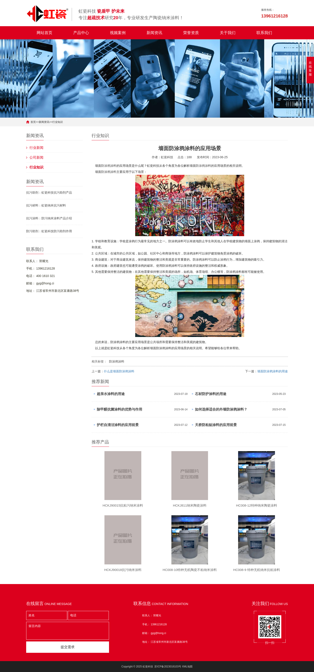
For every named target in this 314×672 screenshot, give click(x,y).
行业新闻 (36, 148)
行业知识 (57, 122)
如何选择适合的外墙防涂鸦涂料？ (221, 409)
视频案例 (118, 33)
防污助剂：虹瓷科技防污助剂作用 (49, 231)
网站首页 (44, 33)
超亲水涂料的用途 (111, 394)
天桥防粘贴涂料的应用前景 (216, 425)
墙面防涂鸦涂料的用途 (272, 371)
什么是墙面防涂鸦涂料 (119, 371)
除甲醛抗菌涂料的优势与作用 (119, 409)
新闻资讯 (154, 33)
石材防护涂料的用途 (210, 394)
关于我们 (228, 33)
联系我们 (264, 33)
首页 (33, 122)
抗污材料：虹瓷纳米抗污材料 (46, 205)
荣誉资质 (191, 33)
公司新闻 (36, 157)
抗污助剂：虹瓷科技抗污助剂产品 (49, 192)
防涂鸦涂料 (108, 165)
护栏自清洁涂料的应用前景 (118, 425)
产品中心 (81, 33)
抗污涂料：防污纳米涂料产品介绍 (49, 218)
